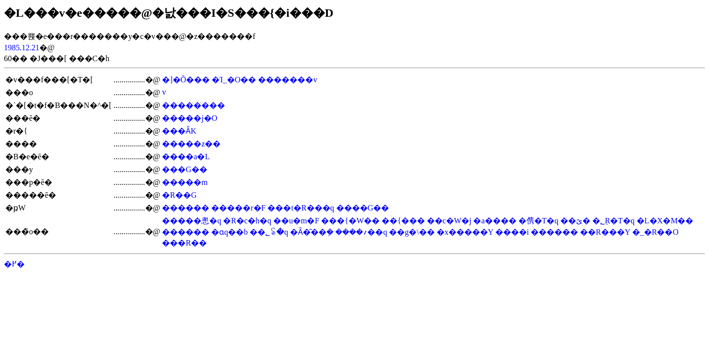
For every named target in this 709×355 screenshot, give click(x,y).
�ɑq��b (229, 232)
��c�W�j (449, 220)
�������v (287, 79)
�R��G (179, 195)
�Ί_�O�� (234, 79)
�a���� (494, 220)
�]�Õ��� (186, 79)
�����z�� (191, 144)
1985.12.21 (21, 47)
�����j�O (189, 118)
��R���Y (605, 232)
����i (512, 232)
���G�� (184, 169)
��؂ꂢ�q (269, 232)
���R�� (184, 243)
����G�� (362, 208)
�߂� (14, 264)
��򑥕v (164, 92)
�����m (184, 182)
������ (185, 208)
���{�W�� (350, 220)
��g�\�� (411, 232)
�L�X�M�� (665, 220)
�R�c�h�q (247, 220)
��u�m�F (296, 220)
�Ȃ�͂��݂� (311, 232)
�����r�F (238, 208)
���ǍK (179, 131)
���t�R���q (300, 208)
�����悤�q (191, 220)
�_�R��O (655, 232)
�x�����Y (465, 232)
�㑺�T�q (538, 220)
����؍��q (361, 232)
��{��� (403, 220)
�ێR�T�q (605, 220)
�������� (193, 105)
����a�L (186, 156)
